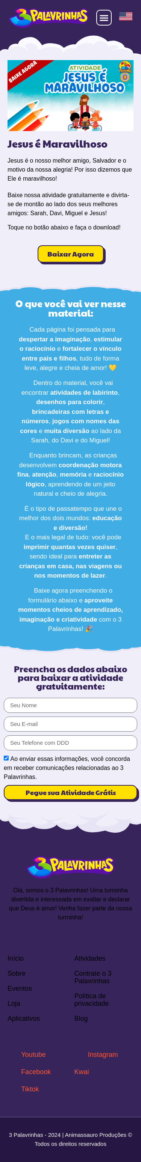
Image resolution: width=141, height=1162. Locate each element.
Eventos (20, 988)
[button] (104, 18)
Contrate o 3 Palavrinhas (93, 977)
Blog (81, 1018)
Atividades (90, 958)
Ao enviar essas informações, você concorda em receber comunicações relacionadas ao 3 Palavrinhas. (67, 768)
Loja (14, 1003)
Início (16, 958)
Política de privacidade (91, 999)
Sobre (17, 973)
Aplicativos (24, 1018)
